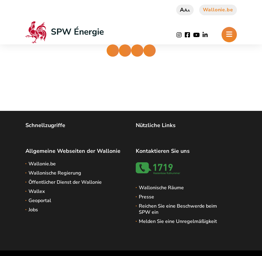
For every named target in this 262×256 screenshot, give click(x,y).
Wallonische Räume (161, 188)
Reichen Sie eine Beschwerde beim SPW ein (178, 209)
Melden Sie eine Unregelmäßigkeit (178, 221)
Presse (146, 197)
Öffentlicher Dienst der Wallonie (65, 182)
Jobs (33, 210)
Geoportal (39, 201)
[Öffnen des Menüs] (229, 34)
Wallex (36, 191)
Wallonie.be (218, 9)
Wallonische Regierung (54, 173)
